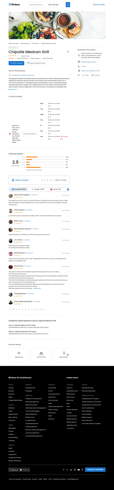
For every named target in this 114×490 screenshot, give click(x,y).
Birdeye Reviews (72, 419)
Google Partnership (15, 457)
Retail (50, 416)
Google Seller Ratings (15, 400)
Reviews (11, 391)
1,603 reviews (25, 56)
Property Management (55, 406)
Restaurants (25, 43)
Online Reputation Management (35, 408)
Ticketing (11, 440)
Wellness (51, 419)
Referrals (11, 394)
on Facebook (33, 195)
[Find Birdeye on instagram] (75, 469)
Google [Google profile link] (85, 75)
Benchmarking (13, 437)
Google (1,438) (37, 189)
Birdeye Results (72, 422)
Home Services (53, 400)
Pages (11, 397)
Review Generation (31, 405)
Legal (50, 403)
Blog (68, 403)
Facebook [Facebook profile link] (96, 75)
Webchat (11, 408)
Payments (12, 420)
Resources (70, 400)
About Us (69, 388)
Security (34, 479)
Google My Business (31, 423)
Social (10, 411)
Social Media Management (33, 436)
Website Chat (29, 417)
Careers (69, 412)
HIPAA (45, 479)
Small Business (30, 388)
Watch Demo (71, 394)
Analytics (11, 451)
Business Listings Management (35, 430)
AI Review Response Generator (91, 401)
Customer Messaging (32, 411)
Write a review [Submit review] (16, 63)
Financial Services (54, 394)
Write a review (99, 4)
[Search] (68, 4)
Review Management (32, 401)
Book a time (70, 397)
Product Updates (72, 409)
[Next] (67, 354)
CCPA (50, 479)
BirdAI (10, 448)
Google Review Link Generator (91, 405)
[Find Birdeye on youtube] (79, 469)
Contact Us (70, 428)
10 (41, 309)
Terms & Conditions (15, 479)
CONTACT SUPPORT (95, 469)
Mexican (31, 75)
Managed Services (87, 388)
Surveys (11, 431)
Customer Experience (32, 433)
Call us (83, 66)
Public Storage (53, 409)
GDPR (40, 479)
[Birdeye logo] (15, 4)
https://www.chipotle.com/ (90, 71)
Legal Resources (72, 425)
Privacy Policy (27, 479)
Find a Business (87, 411)
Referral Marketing (31, 414)
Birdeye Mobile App (15, 460)
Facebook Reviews (31, 426)
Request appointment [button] (88, 62)
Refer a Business (87, 420)
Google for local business (33, 398)
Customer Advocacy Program (91, 423)
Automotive (52, 388)
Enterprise (28, 391)
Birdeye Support (87, 417)
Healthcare (51, 397)
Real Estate (52, 412)
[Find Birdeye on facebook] (64, 469)
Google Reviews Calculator (90, 398)
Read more (13, 89)
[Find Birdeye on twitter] (67, 469)
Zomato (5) (55, 189)
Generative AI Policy (59, 479)
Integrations (13, 454)
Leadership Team (72, 391)
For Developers (86, 414)
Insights (11, 434)
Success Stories (72, 416)
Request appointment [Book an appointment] (36, 63)
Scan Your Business (88, 408)
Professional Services (88, 391)
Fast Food (35, 43)
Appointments (13, 414)
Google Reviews (30, 420)
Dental (50, 391)
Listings (11, 388)
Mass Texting (13, 417)
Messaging (12, 428)
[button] (44, 309)
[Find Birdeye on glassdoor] (82, 469)
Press (68, 406)
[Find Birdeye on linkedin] (71, 469)
